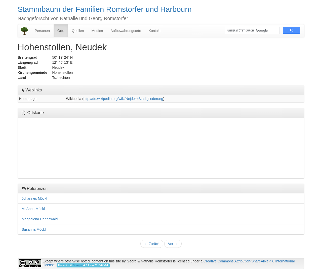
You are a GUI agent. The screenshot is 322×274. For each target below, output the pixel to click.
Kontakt (154, 31)
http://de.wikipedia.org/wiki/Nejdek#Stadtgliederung (123, 99)
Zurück (151, 244)
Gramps (78, 265)
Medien (97, 31)
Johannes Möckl (34, 198)
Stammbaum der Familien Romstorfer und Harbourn (105, 9)
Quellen (78, 31)
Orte (60, 31)
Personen (42, 31)
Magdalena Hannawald (40, 219)
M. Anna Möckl (33, 209)
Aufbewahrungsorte (125, 31)
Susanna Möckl (34, 229)
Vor (173, 244)
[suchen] (251, 30)
